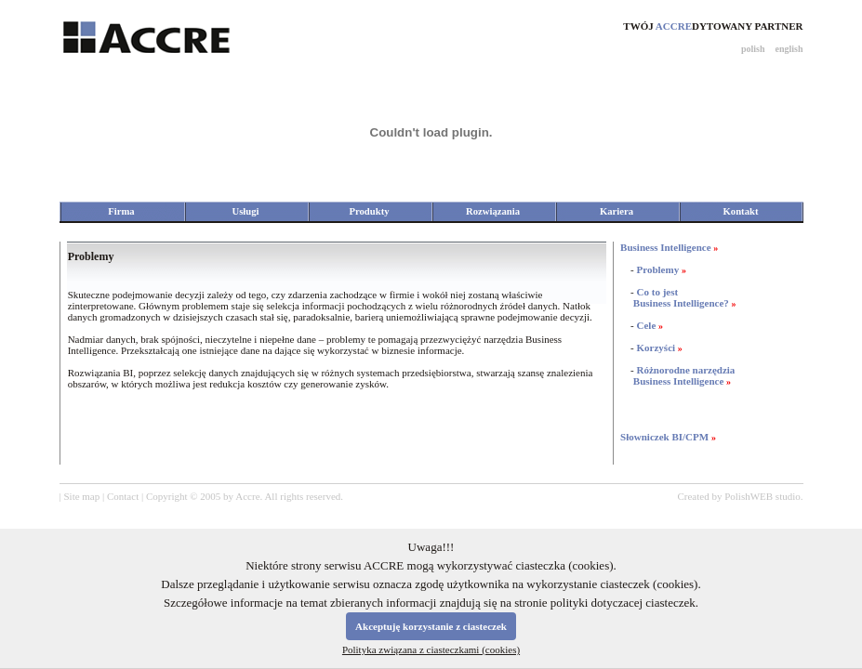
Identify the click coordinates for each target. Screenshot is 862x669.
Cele (646, 325)
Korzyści (656, 347)
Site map (81, 496)
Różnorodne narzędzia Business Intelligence (677, 375)
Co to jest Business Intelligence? (674, 297)
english (788, 49)
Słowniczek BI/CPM (664, 436)
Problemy (658, 269)
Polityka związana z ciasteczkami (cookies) (431, 649)
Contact (123, 496)
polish (753, 49)
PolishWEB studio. (763, 496)
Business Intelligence (665, 247)
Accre (247, 496)
